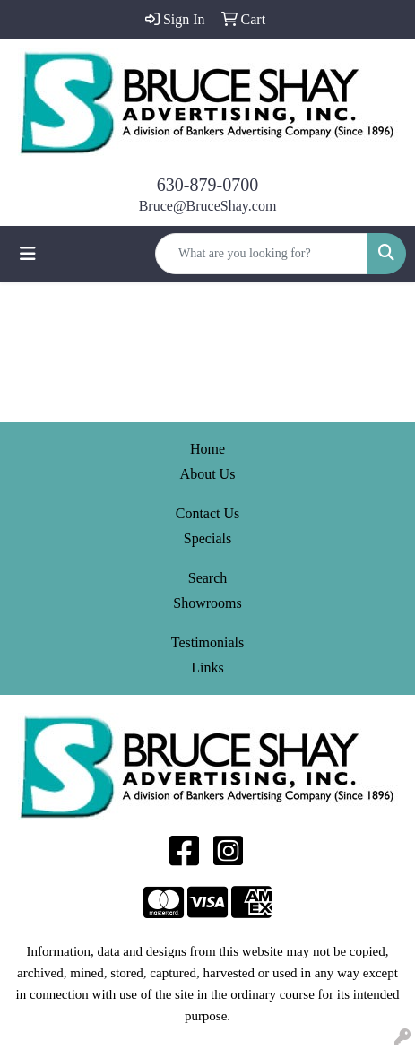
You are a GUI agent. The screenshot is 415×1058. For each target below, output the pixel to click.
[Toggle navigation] (28, 253)
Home (207, 448)
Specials (207, 538)
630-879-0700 (207, 185)
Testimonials (208, 642)
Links (207, 667)
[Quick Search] (261, 253)
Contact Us (208, 513)
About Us (208, 473)
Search (208, 577)
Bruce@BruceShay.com (208, 205)
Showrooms (207, 603)
